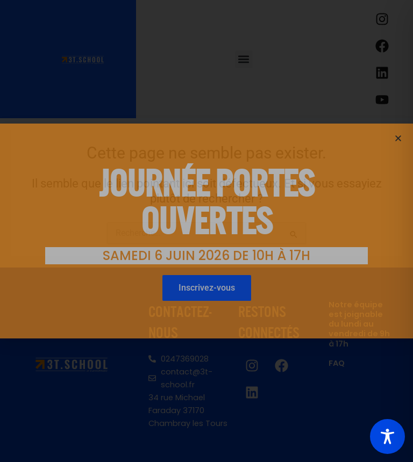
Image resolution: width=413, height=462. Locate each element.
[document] (206, 231)
